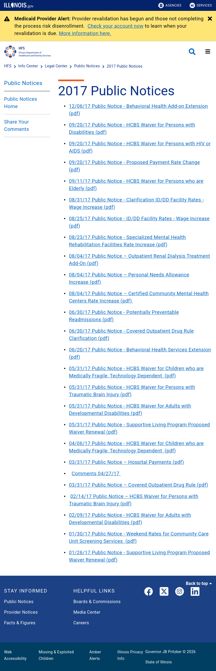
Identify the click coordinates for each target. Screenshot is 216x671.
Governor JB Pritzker (163, 652)
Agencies (169, 5)
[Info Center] (28, 66)
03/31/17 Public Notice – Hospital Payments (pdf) (126, 462)
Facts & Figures (19, 622)
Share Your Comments (16, 125)
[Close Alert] (210, 19)
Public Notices (23, 83)
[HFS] (8, 66)
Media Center (86, 612)
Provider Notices (21, 612)
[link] (148, 592)
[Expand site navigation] (208, 52)
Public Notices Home (20, 102)
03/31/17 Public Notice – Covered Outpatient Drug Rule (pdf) (138, 485)
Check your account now (116, 26)
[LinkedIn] (195, 592)
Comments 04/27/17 (96, 473)
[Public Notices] (87, 66)
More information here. (85, 33)
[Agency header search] (192, 51)
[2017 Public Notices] (125, 66)
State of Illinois (158, 662)
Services (201, 5)
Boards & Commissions (97, 601)
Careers (81, 622)
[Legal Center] (56, 66)
